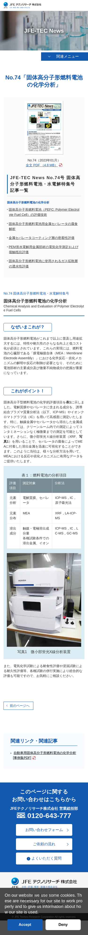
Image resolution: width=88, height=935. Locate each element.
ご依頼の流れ (44, 844)
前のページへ (20, 706)
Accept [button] (25, 925)
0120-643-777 (49, 816)
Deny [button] (63, 925)
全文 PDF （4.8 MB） (42, 165)
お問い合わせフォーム (44, 830)
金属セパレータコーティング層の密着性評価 (41, 238)
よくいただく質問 (46, 859)
